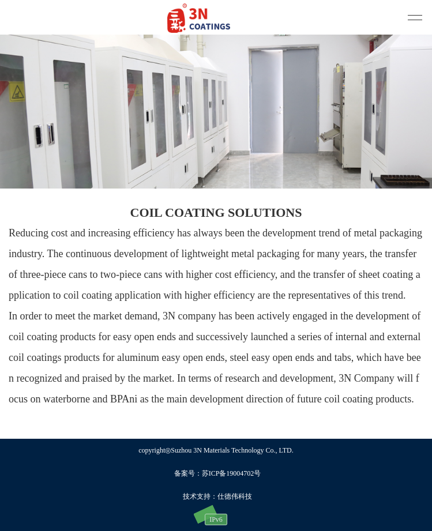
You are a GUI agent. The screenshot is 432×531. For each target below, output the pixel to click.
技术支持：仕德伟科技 (217, 496)
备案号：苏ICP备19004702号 (217, 473)
